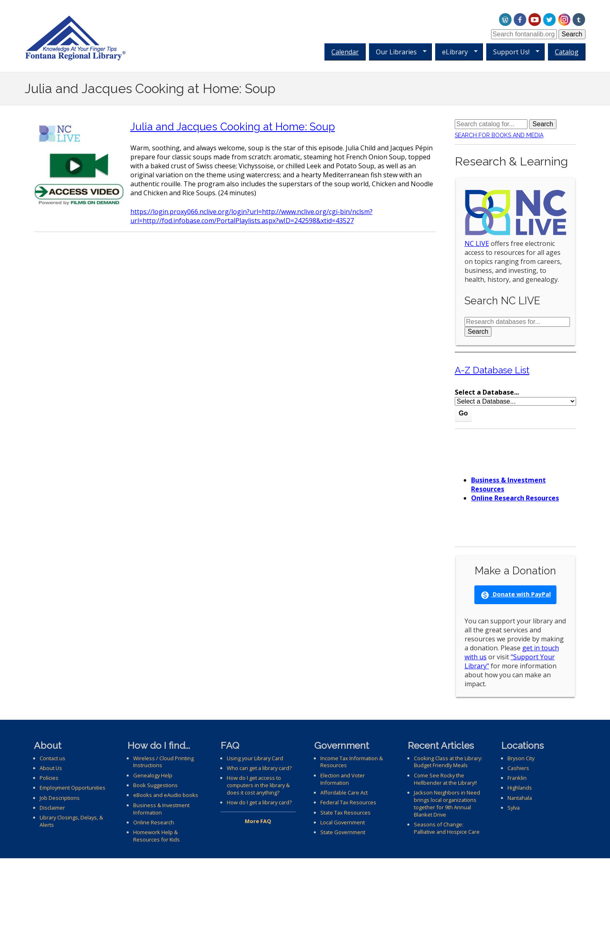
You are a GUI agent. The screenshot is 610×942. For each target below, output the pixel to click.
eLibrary (456, 52)
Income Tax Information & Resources (351, 761)
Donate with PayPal (515, 594)
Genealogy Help (152, 775)
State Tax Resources (345, 812)
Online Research (153, 822)
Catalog (567, 51)
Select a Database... (487, 392)
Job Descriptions (60, 797)
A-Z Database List (492, 370)
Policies (49, 777)
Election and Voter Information (342, 779)
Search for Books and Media (499, 135)
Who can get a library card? (259, 768)
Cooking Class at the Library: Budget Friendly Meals (448, 761)
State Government (342, 832)
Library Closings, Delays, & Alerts (71, 821)
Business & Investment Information (161, 808)
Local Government (342, 822)
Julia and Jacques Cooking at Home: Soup (232, 127)
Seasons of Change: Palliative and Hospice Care (447, 828)
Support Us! (512, 52)
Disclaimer (52, 807)
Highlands (519, 787)
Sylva (513, 807)
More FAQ (258, 821)
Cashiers (518, 768)
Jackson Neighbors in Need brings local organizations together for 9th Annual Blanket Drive (447, 803)
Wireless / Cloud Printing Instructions (163, 761)
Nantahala (519, 797)
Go (463, 413)
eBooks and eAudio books (165, 795)
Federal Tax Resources (348, 802)
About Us (51, 768)
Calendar (345, 51)
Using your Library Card (255, 758)
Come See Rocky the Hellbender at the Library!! (445, 779)
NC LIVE (477, 243)
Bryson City (520, 758)
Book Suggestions (155, 785)
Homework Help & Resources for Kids (156, 835)
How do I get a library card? (259, 802)
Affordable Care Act (344, 792)
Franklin (517, 777)
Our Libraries (398, 52)
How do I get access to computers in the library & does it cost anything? (258, 785)
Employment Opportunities (72, 787)
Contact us (52, 758)
